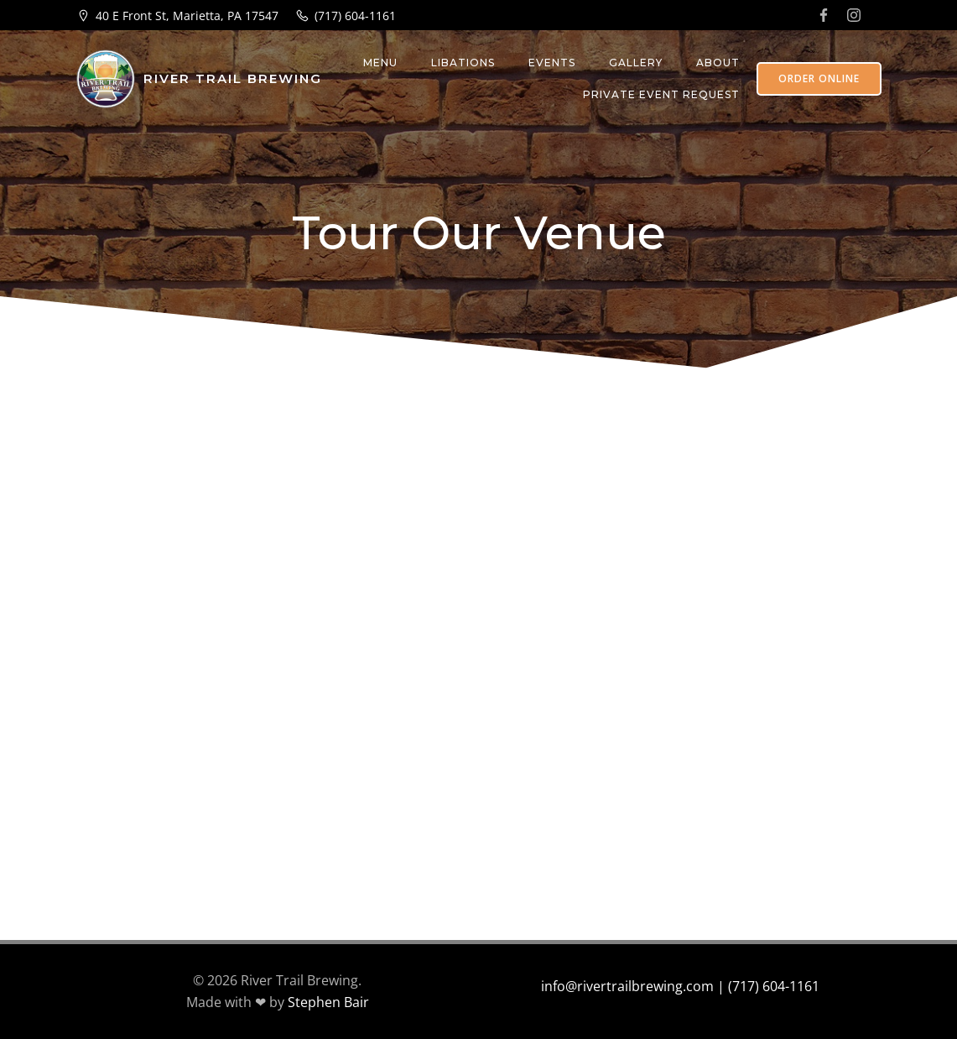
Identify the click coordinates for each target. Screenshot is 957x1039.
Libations (463, 62)
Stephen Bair (328, 1002)
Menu (380, 62)
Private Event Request (661, 94)
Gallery (636, 62)
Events (551, 62)
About (718, 62)
